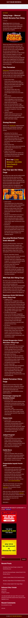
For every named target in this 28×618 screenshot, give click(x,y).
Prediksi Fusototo (5, 592)
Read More (6, 502)
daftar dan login (11, 596)
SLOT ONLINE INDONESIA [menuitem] (14, 480)
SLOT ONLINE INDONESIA (16, 616)
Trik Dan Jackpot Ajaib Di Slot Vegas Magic (13, 583)
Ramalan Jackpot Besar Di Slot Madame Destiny (14, 580)
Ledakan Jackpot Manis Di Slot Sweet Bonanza (13, 577)
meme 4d (21, 493)
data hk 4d (3, 591)
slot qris (3, 608)
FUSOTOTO (4, 589)
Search (3, 557)
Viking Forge (6, 70)
